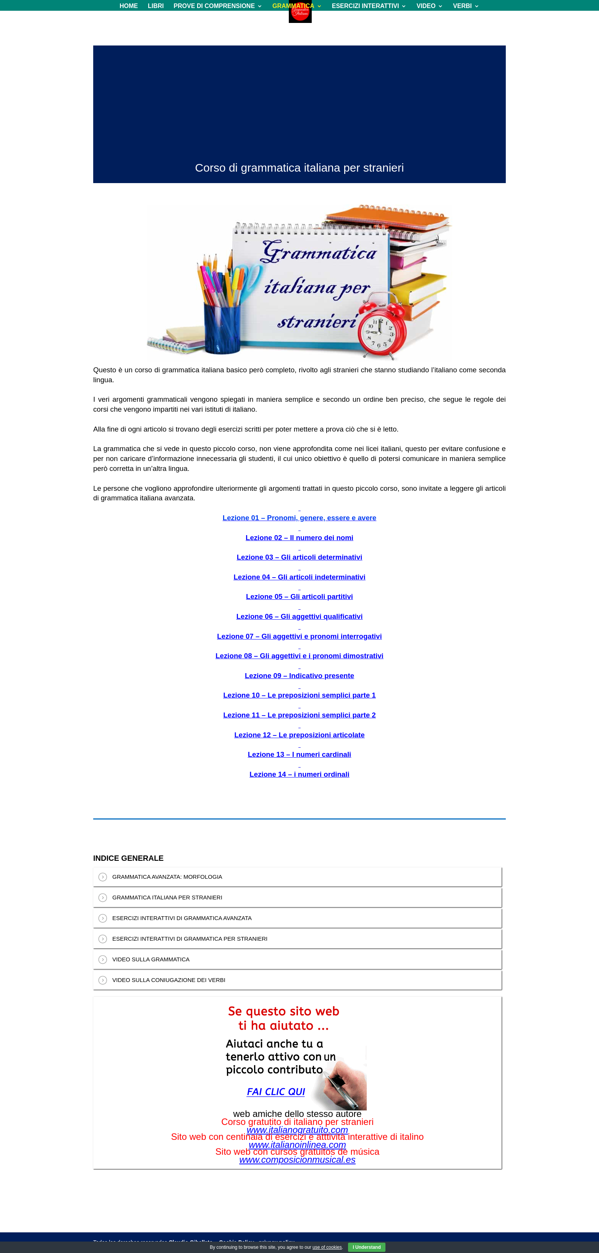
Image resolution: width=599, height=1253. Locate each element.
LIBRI (156, 6)
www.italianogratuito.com (297, 1129)
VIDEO (425, 6)
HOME (129, 6)
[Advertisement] (299, 99)
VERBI (462, 6)
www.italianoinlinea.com (297, 1144)
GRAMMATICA (293, 6)
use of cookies (327, 1247)
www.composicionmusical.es (298, 1159)
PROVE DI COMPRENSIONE (214, 6)
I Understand (366, 1247)
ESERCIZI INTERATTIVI (365, 6)
